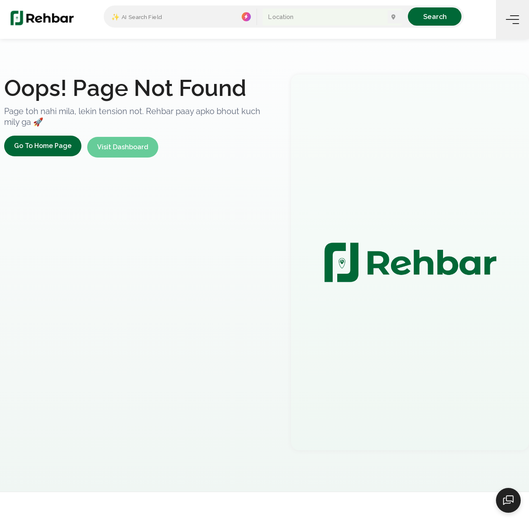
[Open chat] (508, 500)
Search (434, 16)
